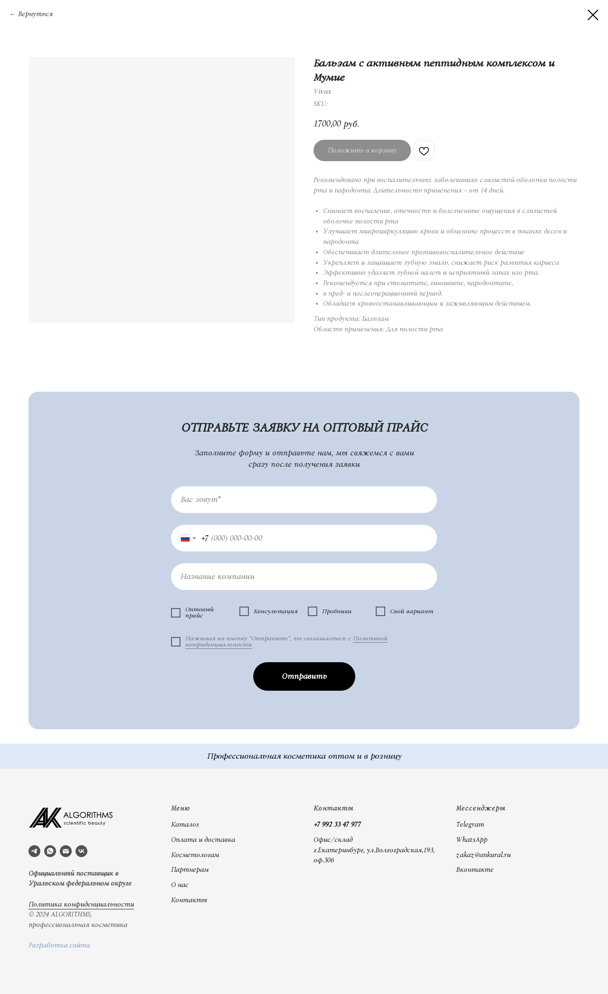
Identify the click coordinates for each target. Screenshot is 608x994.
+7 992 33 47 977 (337, 824)
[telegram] (34, 851)
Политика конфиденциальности (81, 904)
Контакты (189, 900)
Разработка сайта (59, 945)
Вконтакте (475, 870)
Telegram (470, 824)
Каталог (185, 824)
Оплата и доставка (203, 840)
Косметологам (195, 855)
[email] (66, 851)
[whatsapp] (50, 851)
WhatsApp (471, 840)
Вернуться (35, 14)
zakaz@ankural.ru (483, 855)
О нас (180, 885)
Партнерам (190, 870)
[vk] (81, 851)
